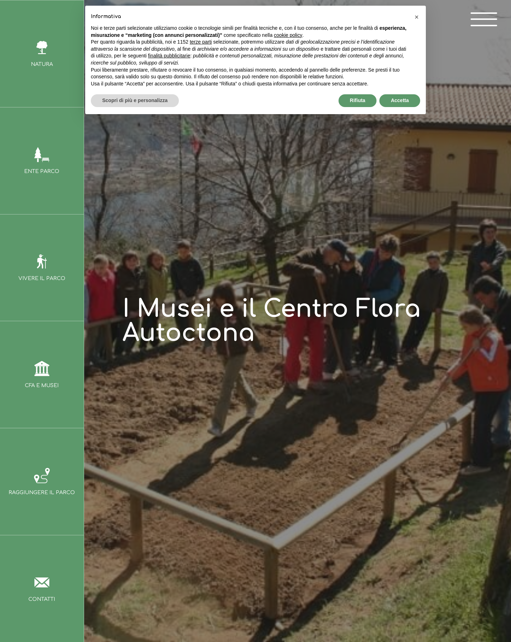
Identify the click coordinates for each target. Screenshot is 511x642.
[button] (416, 17)
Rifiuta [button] (358, 100)
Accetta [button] (400, 100)
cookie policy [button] (288, 35)
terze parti (201, 42)
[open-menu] (480, 21)
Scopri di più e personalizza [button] (134, 100)
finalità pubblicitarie (169, 55)
